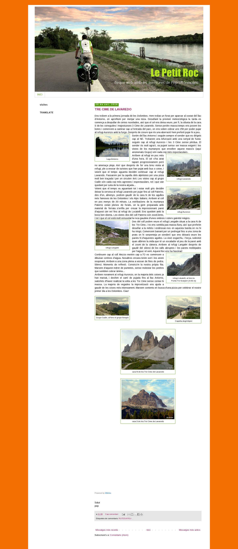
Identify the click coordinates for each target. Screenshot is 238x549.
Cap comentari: (112, 514)
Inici (148, 530)
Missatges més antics (189, 530)
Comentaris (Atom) (119, 535)
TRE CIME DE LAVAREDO (113, 109)
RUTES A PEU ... (126, 518)
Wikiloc (108, 493)
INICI (39, 94)
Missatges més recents (107, 530)
